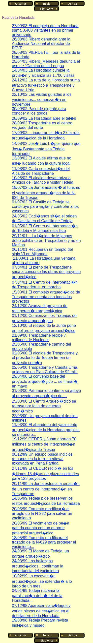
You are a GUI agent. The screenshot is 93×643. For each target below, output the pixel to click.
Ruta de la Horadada (18, 17)
